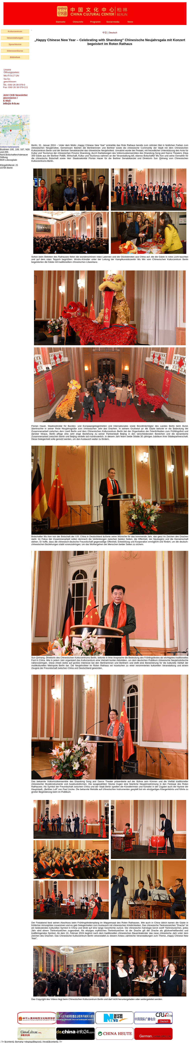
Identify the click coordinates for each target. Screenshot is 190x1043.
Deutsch (113, 32)
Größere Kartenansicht (9, 147)
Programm (95, 22)
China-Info (78, 22)
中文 (105, 32)
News (130, 22)
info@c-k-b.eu (11, 103)
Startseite (60, 22)
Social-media (112, 22)
